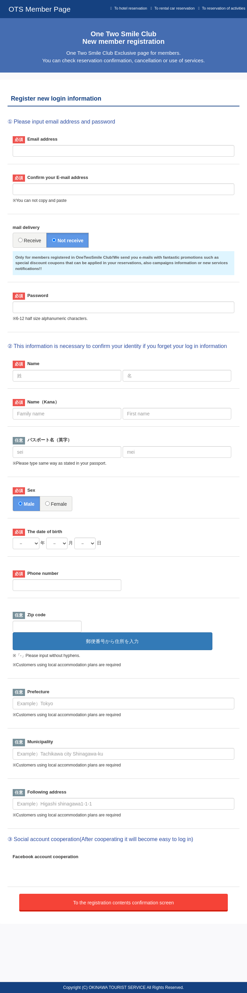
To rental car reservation (174, 8)
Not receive (67, 240)
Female (56, 504)
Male (26, 504)
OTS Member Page (40, 9)
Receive (29, 240)
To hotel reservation (130, 8)
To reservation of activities (223, 8)
